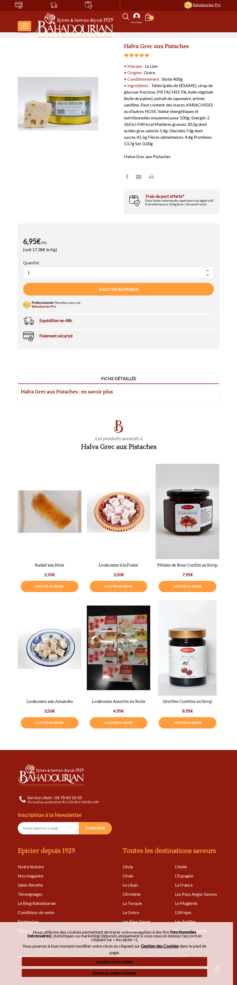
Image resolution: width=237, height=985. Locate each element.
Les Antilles (185, 921)
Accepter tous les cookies (114, 961)
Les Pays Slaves (137, 921)
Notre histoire (31, 866)
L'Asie (128, 866)
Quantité (31, 262)
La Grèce (131, 912)
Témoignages (30, 894)
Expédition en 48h (55, 320)
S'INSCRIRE (95, 828)
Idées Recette (30, 884)
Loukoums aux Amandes (49, 702)
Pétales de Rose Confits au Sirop (187, 565)
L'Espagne (184, 875)
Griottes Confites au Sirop (187, 702)
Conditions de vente (36, 912)
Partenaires (28, 921)
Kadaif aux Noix (49, 565)
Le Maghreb (186, 903)
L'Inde (128, 875)
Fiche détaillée (118, 378)
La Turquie (132, 903)
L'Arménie (132, 894)
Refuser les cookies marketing (114, 973)
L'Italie (181, 866)
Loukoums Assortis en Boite (118, 702)
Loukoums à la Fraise (118, 565)
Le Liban (130, 884)
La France (184, 884)
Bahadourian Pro (207, 4)
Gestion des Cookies (160, 946)
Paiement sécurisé (56, 335)
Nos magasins (31, 875)
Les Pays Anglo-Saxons (196, 894)
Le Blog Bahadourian (37, 903)
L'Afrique (183, 912)
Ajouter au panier (118, 289)
